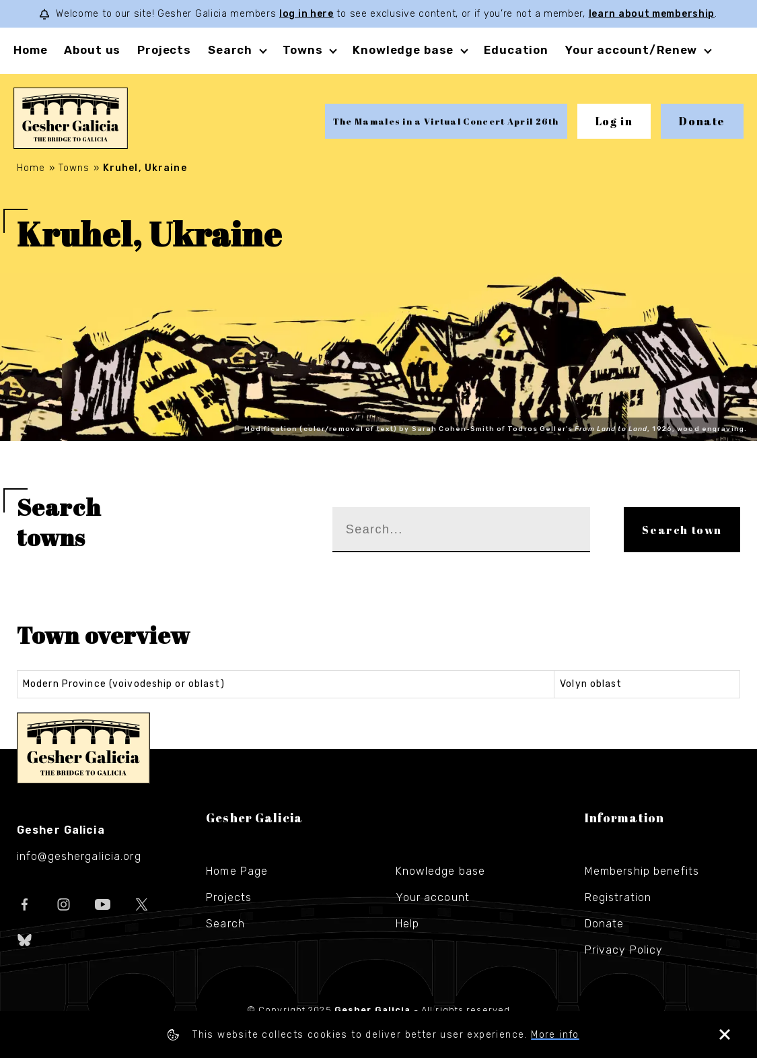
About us (92, 50)
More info (555, 1034)
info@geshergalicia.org (79, 856)
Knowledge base (403, 50)
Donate (702, 121)
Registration (618, 897)
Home (30, 50)
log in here (306, 14)
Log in (614, 121)
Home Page (237, 871)
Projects (164, 50)
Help (407, 923)
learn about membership (652, 14)
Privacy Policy (624, 950)
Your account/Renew (631, 50)
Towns (302, 50)
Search (230, 50)
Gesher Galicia (83, 748)
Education (516, 50)
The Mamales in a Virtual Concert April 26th (446, 121)
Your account (433, 897)
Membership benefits (642, 871)
